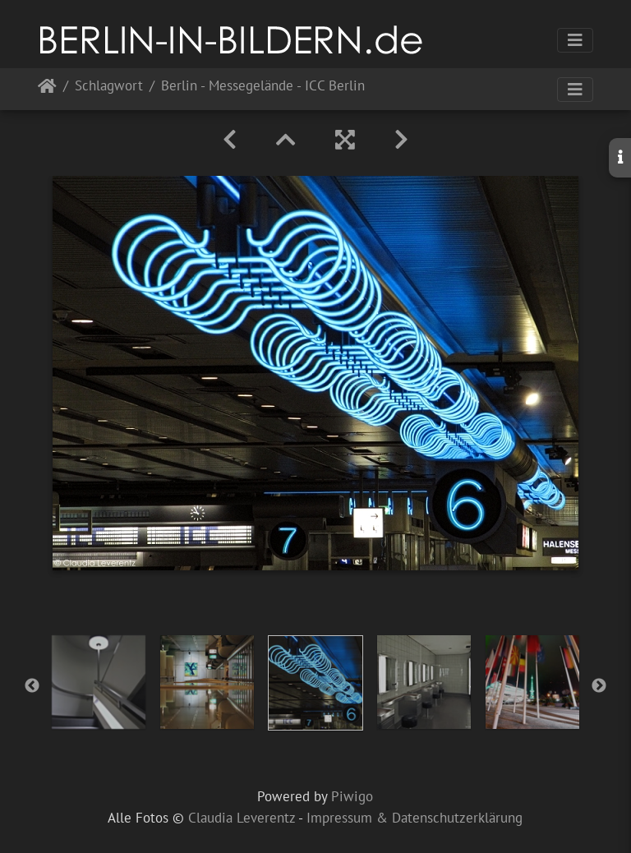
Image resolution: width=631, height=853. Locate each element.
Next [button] (599, 686)
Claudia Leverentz (241, 818)
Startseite (47, 89)
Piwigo (352, 796)
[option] (98, 682)
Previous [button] (32, 686)
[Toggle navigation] (575, 40)
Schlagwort (109, 87)
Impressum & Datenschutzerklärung (414, 818)
